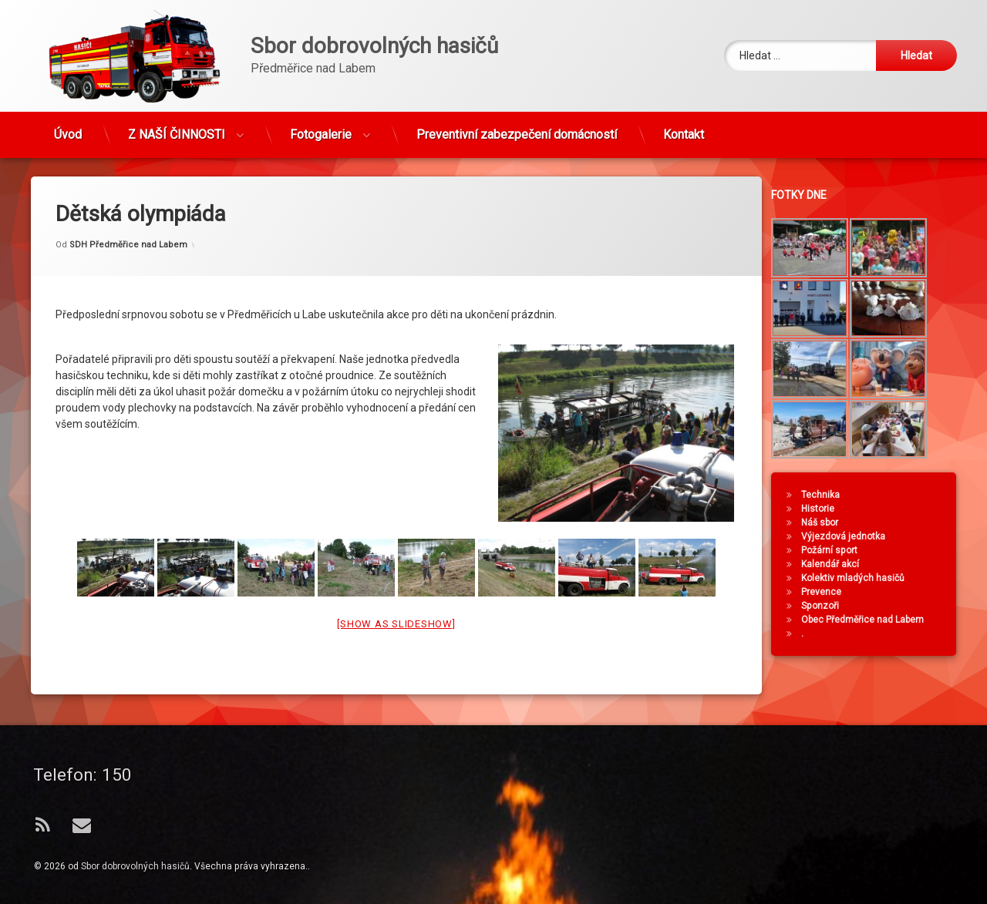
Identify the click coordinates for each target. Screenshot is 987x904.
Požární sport (836, 550)
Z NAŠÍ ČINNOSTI (176, 128)
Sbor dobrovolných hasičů (135, 866)
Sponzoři (827, 605)
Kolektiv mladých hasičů (859, 578)
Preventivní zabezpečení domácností (516, 128)
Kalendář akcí (837, 564)
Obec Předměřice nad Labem (869, 619)
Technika (827, 494)
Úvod (68, 128)
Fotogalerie (321, 128)
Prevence (828, 591)
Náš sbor (826, 522)
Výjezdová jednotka (850, 536)
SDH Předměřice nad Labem (128, 224)
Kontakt (683, 128)
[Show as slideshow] (396, 603)
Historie (824, 508)
